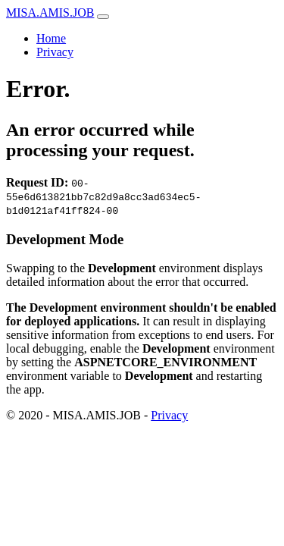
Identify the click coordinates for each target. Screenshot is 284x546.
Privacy (54, 52)
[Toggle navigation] (103, 16)
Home (51, 38)
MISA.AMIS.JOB (50, 12)
